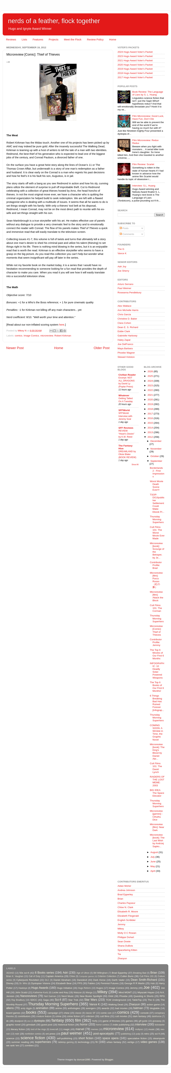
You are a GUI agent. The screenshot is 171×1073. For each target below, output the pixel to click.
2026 (150, 371)
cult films (105, 1016)
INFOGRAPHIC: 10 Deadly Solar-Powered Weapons (157, 670)
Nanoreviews (28, 995)
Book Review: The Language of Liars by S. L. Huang (147, 93)
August (155, 852)
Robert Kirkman (62, 335)
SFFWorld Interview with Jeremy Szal (125, 416)
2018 (150, 409)
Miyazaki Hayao (146, 992)
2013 (150, 432)
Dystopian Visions (40, 983)
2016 (150, 418)
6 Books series (44, 972)
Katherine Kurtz (40, 992)
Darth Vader (118, 980)
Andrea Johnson (126, 890)
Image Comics (31, 335)
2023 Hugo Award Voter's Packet (135, 56)
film (78, 1020)
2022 (150, 390)
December (156, 441)
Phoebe (123, 996)
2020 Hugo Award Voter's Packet (135, 64)
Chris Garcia (124, 314)
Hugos (99, 988)
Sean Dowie (124, 941)
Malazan (78, 992)
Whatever (123, 395)
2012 (150, 437)
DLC (47, 980)
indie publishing (121, 1024)
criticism (90, 1016)
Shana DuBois (125, 945)
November (156, 448)
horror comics (102, 1024)
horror (84, 1024)
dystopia (39, 1020)
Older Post (102, 348)
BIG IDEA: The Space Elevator (157, 793)
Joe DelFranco (125, 344)
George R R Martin (134, 983)
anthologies (74, 1008)
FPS (79, 983)
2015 (150, 423)
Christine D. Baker (127, 318)
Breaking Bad (139, 973)
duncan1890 (83, 1059)
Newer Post (15, 348)
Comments (127, 234)
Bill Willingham (101, 973)
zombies (29, 1045)
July (153, 857)
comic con (106, 1013)
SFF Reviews (125, 428)
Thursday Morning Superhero (157, 519)
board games (13, 1013)
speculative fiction (137, 1038)
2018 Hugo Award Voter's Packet (135, 73)
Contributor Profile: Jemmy (156, 642)
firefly (94, 1021)
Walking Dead (115, 1004)
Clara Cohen (124, 323)
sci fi (157, 1033)
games (129, 1021)
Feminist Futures (110, 983)
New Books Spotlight (91, 996)
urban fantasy (114, 1042)
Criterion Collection (107, 976)
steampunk (159, 1038)
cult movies (121, 1016)
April (153, 871)
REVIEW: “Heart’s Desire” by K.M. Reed (126, 433)
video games (149, 1041)
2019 (150, 404)
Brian (120, 898)
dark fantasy (139, 1016)
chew (66, 1013)
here (61, 324)
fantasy (57, 1020)
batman (138, 1008)
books (31, 1012)
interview (141, 1024)
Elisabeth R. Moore (128, 911)
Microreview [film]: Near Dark (157, 827)
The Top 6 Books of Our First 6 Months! (157, 686)
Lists (24, 39)
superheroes (43, 1041)
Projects (53, 39)
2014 (150, 427)
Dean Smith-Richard (144, 979)
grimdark (31, 1024)
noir (17, 1033)
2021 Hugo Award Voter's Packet (135, 60)
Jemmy (121, 924)
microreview (46, 335)
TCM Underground (116, 1000)
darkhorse (156, 1016)
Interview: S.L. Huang (143, 185)
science (10, 1038)
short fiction (85, 1038)
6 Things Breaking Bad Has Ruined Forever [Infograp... (157, 702)
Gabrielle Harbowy (127, 335)
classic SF (90, 1013)
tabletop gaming (66, 1042)
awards (105, 1008)
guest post (46, 1024)
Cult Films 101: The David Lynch (156, 767)
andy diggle (26, 1008)
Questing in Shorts (144, 996)
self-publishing (64, 1038)
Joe (146, 987)
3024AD (10, 973)
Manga (89, 992)
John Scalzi (21, 992)
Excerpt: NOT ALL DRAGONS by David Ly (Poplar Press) (126, 382)
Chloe (72, 976)
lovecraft (54, 1029)
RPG (162, 996)
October (155, 456)
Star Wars (90, 999)
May (153, 866)
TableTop (137, 1000)
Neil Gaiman (50, 996)
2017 (150, 413)
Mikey (121, 928)
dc (7, 1021)
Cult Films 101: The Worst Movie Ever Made (157, 533)
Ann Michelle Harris (128, 310)
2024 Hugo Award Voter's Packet (135, 52)
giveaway (157, 1021)
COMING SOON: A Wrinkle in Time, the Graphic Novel (156, 732)
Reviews (11, 39)
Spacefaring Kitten (127, 950)
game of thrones (111, 1021)
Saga (46, 1000)
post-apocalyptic (103, 1033)
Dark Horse (99, 980)
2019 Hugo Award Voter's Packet (135, 68)
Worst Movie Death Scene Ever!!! (156, 485)
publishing (126, 1034)
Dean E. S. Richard (128, 327)
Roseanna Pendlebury (129, 292)
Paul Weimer (124, 288)
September (156, 461)
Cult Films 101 (146, 976)
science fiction (33, 1038)
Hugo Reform (84, 988)
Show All (135, 465)
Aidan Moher (124, 886)
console (144, 1013)
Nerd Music (67, 996)
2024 (150, 381)
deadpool (18, 1021)
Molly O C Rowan (127, 933)
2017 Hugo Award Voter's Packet (135, 77)
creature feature (43, 1016)
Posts (124, 228)
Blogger (109, 1059)
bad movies (121, 1008)
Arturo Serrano (125, 284)
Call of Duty (34, 976)
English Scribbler (127, 920)
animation (42, 1008)
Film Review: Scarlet (143, 164)
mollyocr (139, 1029)
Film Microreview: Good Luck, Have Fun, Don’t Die (148, 117)
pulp (138, 1034)
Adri (65, 972)
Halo (153, 983)
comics (18, 335)
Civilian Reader (127, 374)
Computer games (86, 976)
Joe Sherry (123, 270)
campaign (53, 1013)
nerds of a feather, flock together (54, 21)
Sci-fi (58, 999)
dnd (28, 1021)
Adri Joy (122, 266)
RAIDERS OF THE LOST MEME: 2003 (157, 781)
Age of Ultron (82, 973)
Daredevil (82, 980)
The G (121, 249)
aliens (10, 1008)
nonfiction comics (33, 1034)
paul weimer (71, 1033)
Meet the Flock (72, 39)
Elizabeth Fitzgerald (128, 915)
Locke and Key (60, 992)
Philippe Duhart (126, 937)
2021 (150, 395)
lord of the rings (38, 1029)
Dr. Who (23, 983)
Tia (119, 954)
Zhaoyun (122, 958)
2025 (150, 376)
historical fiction (66, 1024)
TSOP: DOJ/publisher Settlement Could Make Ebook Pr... (157, 503)
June (153, 861)
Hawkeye (22, 988)
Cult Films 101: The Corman (156, 608)
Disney (10, 983)
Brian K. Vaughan (14, 976)
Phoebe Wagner (126, 352)
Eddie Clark (124, 331)
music (151, 1029)
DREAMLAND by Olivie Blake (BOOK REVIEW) (127, 454)
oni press (50, 1033)
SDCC (33, 1000)
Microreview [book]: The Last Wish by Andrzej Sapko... (157, 840)
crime (58, 1016)
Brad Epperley (125, 894)
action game (153, 1004)
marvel (80, 1029)
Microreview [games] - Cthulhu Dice (156, 815)
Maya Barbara (125, 348)
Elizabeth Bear (64, 983)
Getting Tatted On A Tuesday (125, 400)
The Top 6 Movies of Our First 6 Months (157, 654)
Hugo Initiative (64, 988)
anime (58, 1008)
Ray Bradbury (18, 1000)
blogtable (155, 1008)
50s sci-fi (24, 972)
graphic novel (13, 1024)
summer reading (20, 1042)
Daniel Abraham (62, 980)
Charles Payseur (126, 903)
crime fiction (73, 1016)
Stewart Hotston (126, 357)
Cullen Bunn (126, 976)
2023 (150, 385)
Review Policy (95, 39)
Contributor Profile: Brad (156, 565)
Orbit (110, 996)
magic (66, 1029)
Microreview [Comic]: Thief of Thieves (156, 630)
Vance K (122, 253)
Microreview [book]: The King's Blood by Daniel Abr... (157, 751)
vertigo (130, 1042)
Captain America (54, 976)
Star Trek (73, 1000)
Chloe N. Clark (125, 907)
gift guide (143, 1021)
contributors (24, 1016)
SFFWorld (124, 410)
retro (146, 1033)
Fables (91, 983)
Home (112, 39)
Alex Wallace (124, 306)
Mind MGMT (125, 992)
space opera (110, 1038)
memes (94, 1029)
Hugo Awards (39, 987)
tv (96, 1041)
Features (38, 39)
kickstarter (160, 1024)
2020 (150, 399)
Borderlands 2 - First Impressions (157, 472)
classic (78, 1013)
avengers (91, 1008)
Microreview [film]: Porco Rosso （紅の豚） (156, 580)
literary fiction (18, 1029)
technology (83, 1042)
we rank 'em (12, 1045)
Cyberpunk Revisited (27, 980)
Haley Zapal (124, 340)
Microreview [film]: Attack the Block (156, 596)
